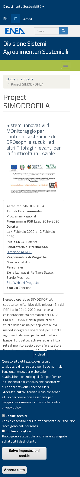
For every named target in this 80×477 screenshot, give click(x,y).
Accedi (27, 18)
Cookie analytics (18, 431)
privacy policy (11, 407)
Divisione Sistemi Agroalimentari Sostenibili (35, 48)
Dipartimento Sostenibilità (23, 6)
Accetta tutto (14, 470)
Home (10, 79)
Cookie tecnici (16, 415)
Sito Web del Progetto (23, 282)
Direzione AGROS (19, 251)
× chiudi (40, 354)
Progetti (26, 79)
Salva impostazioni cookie (24, 453)
